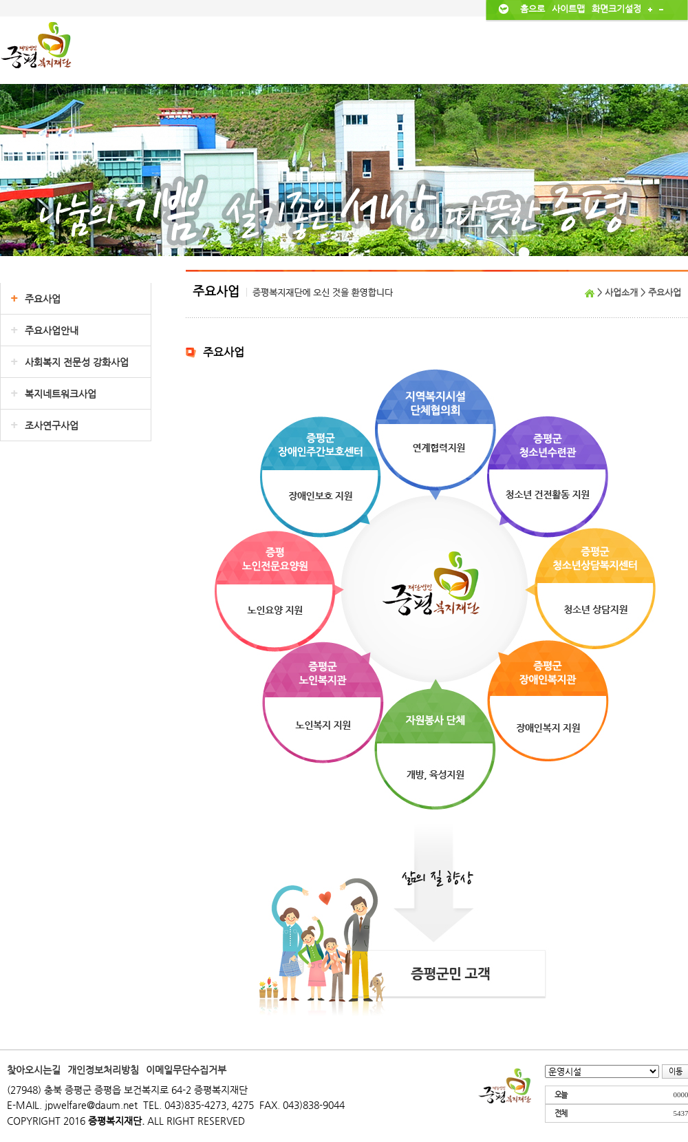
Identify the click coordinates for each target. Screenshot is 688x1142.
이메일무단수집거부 (186, 1069)
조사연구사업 (51, 425)
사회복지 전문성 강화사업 (77, 362)
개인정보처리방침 (103, 1069)
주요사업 (43, 298)
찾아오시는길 (34, 1069)
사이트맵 (568, 8)
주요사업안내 (51, 330)
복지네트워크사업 (60, 393)
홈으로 (532, 8)
